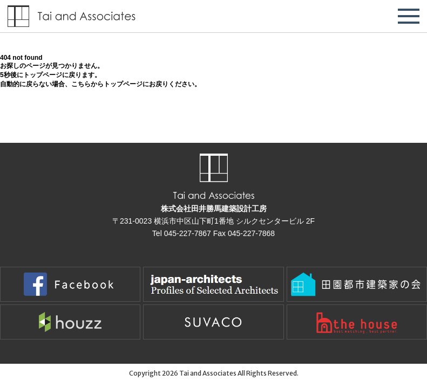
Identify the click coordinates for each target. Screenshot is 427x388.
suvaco (213, 322)
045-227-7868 (251, 233)
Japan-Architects (213, 284)
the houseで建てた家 (357, 322)
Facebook (70, 284)
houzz (70, 322)
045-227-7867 (187, 233)
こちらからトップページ (107, 84)
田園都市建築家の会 (357, 284)
